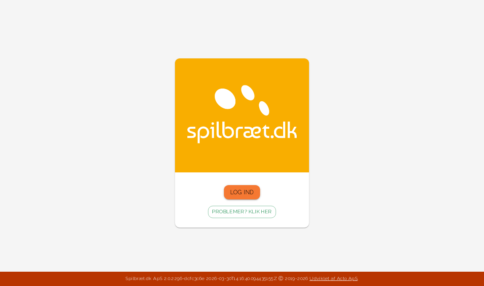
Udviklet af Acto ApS (333, 278)
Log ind (242, 192)
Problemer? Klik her (241, 212)
